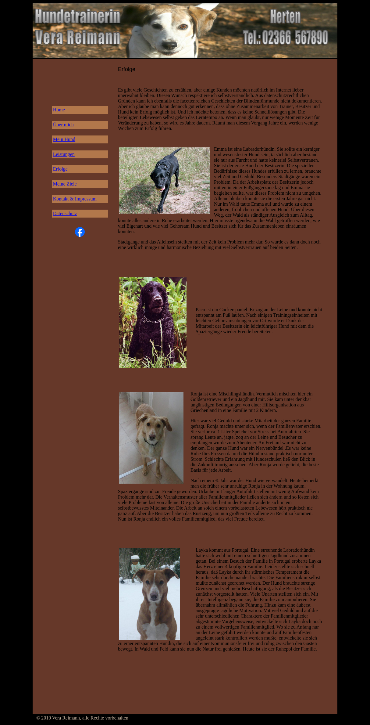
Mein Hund (64, 139)
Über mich (63, 124)
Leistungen (64, 154)
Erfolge (60, 168)
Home (59, 109)
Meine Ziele (65, 183)
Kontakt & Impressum (75, 198)
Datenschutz (65, 213)
